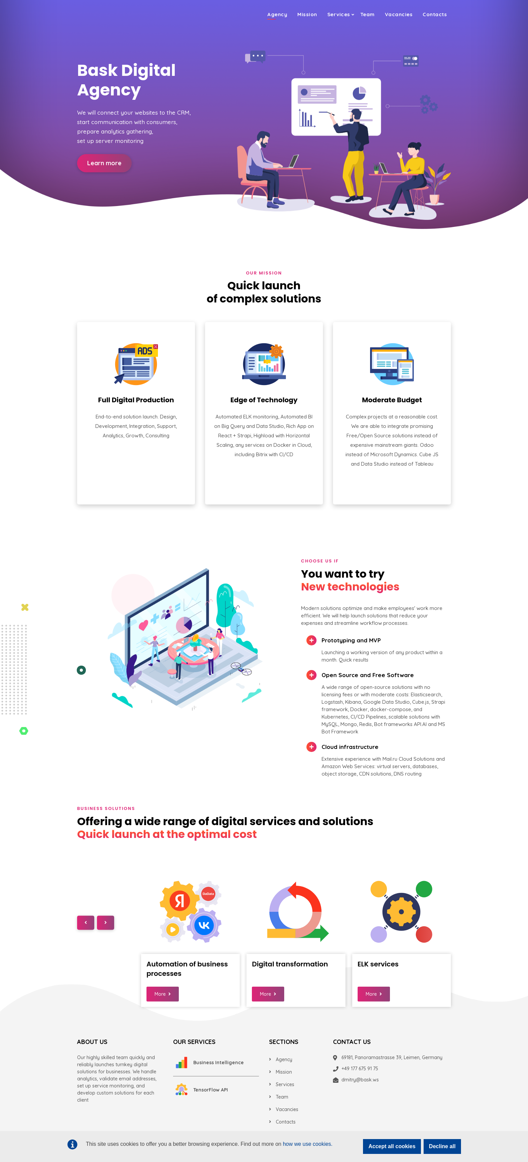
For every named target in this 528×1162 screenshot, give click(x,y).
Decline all (442, 1146)
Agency (277, 13)
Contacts (435, 13)
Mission (307, 13)
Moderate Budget (392, 400)
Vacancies (399, 13)
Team (367, 13)
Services (338, 13)
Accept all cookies (392, 1146)
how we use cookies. (308, 1144)
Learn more (104, 163)
